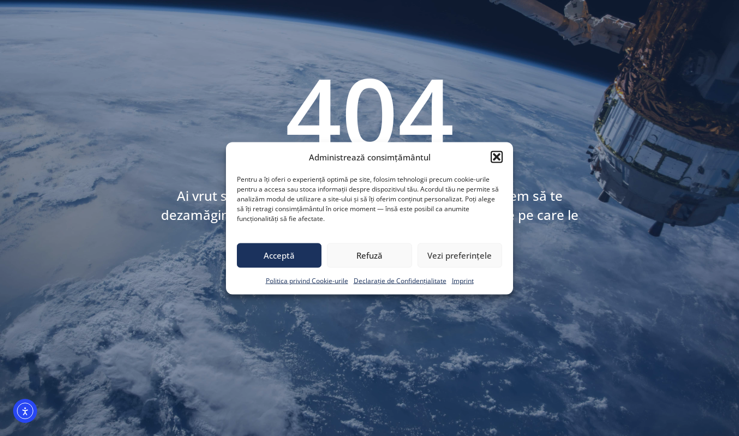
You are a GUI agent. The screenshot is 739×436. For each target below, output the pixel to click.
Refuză (369, 255)
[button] (496, 156)
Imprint (463, 280)
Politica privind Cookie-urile (307, 280)
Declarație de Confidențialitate (400, 280)
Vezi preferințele (459, 255)
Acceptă (279, 255)
